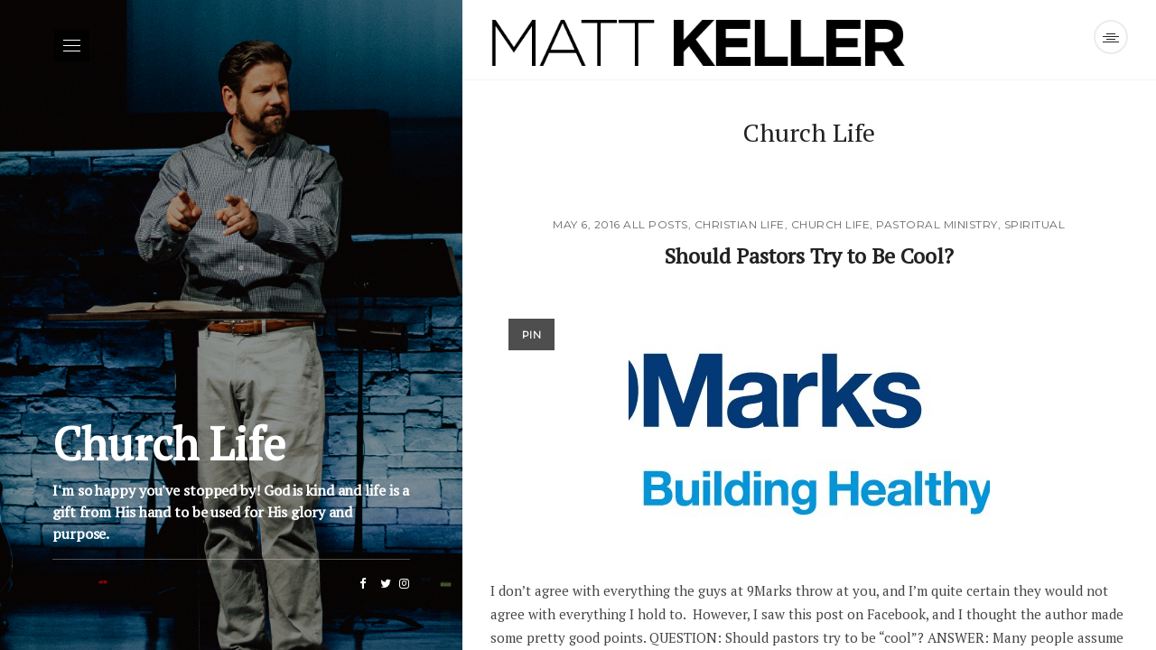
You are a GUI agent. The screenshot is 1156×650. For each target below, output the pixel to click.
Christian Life (740, 224)
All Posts (655, 224)
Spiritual (1035, 224)
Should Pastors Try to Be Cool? (809, 254)
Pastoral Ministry (937, 224)
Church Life (831, 224)
